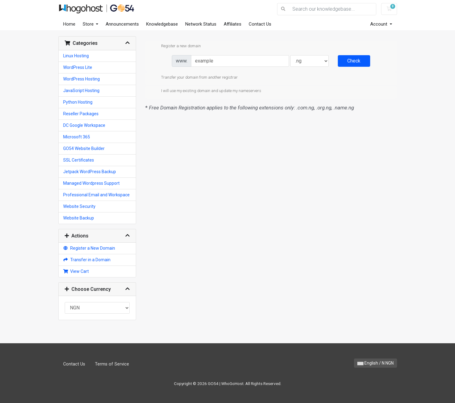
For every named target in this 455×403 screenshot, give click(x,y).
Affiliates (232, 24)
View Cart (76, 271)
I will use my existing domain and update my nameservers (206, 91)
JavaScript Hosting (81, 90)
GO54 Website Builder (84, 148)
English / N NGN (375, 363)
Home (69, 24)
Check (353, 61)
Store (89, 24)
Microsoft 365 (76, 136)
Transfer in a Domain (87, 259)
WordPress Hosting (81, 79)
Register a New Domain (89, 248)
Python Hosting (77, 102)
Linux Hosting (76, 55)
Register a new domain (176, 46)
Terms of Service (112, 364)
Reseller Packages (81, 113)
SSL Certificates (78, 160)
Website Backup (78, 218)
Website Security (79, 206)
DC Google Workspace (84, 125)
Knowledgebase (162, 24)
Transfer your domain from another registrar (194, 77)
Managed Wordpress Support (91, 183)
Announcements (122, 24)
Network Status (200, 24)
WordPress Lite (77, 67)
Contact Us (260, 24)
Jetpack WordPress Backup (89, 171)
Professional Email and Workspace (96, 194)
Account (379, 24)
